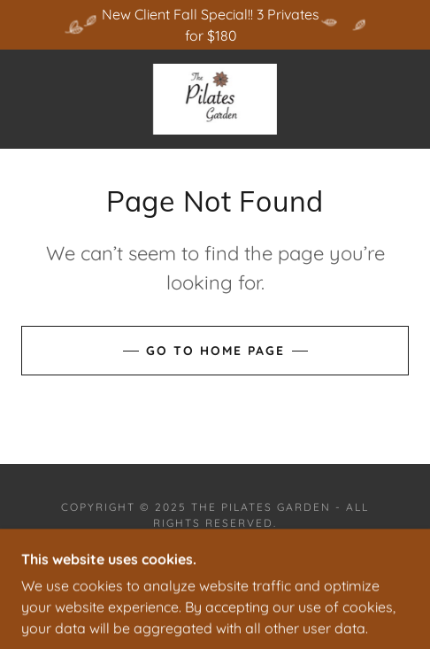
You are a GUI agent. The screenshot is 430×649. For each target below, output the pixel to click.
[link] (215, 99)
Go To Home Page (215, 351)
